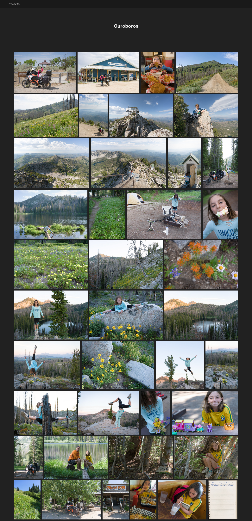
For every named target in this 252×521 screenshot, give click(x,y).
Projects (14, 4)
